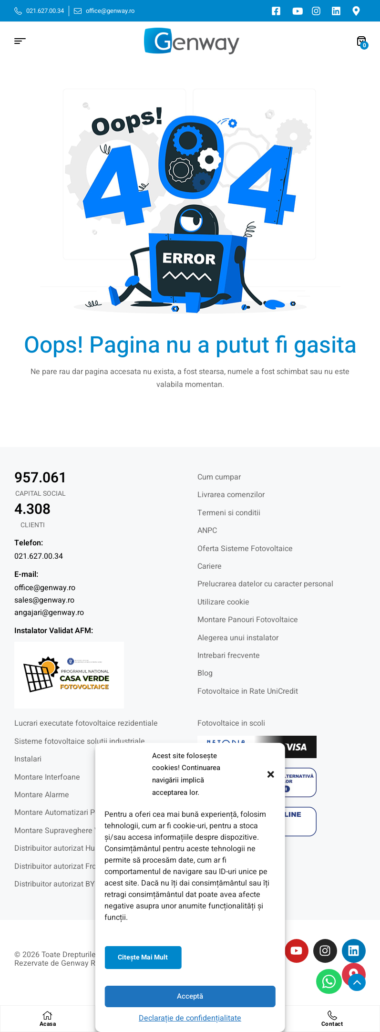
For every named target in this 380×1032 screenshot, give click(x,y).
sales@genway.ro (44, 600)
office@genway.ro (44, 588)
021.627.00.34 (38, 556)
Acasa (48, 1024)
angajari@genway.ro (49, 612)
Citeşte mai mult (143, 957)
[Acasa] (47, 1015)
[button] (271, 774)
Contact (332, 1024)
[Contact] (332, 1015)
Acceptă (190, 996)
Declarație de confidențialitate (190, 1018)
